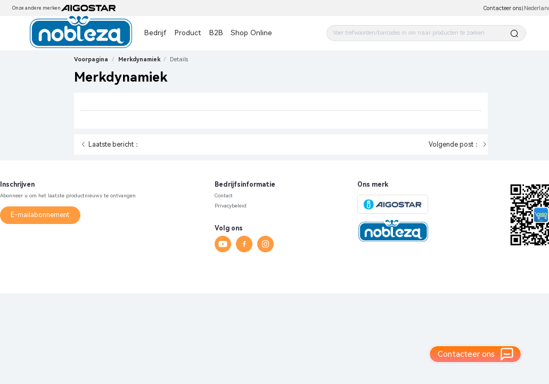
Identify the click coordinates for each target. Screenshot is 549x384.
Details (179, 59)
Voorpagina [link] (91, 59)
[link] (179, 59)
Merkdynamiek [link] (139, 59)
